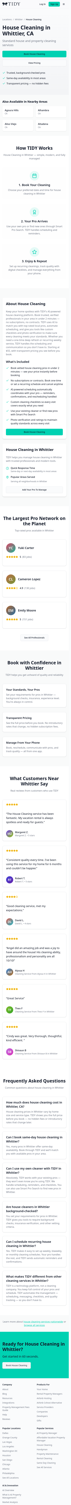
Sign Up (54, 4)
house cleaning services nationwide (43, 1321)
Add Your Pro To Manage (34, 489)
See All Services (44, 1467)
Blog (4, 1393)
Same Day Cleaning (46, 1462)
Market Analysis (10, 1502)
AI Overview (8, 1490)
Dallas (5, 1433)
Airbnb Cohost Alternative (49, 1402)
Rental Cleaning (44, 1458)
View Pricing (34, 62)
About (5, 1389)
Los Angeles (8, 1446)
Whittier (19, 19)
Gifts (39, 1420)
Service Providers (45, 1407)
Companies (42, 1411)
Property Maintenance (48, 1453)
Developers (42, 1416)
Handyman (42, 1449)
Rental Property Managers (49, 1393)
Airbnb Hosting (44, 1398)
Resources (7, 1398)
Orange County (9, 1437)
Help (4, 1414)
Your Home (42, 1389)
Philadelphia (8, 1473)
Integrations (8, 1402)
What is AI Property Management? (11, 1496)
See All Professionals (34, 637)
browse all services (34, 1325)
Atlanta (5, 1468)
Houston (6, 1455)
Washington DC (10, 1450)
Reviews (6, 1419)
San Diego (7, 1459)
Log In (42, 4)
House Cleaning (44, 1445)
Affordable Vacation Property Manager (51, 1439)
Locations (7, 19)
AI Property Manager (47, 1433)
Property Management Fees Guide (15, 1409)
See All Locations (10, 1477)
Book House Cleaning (34, 54)
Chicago (6, 1464)
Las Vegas (7, 1442)
